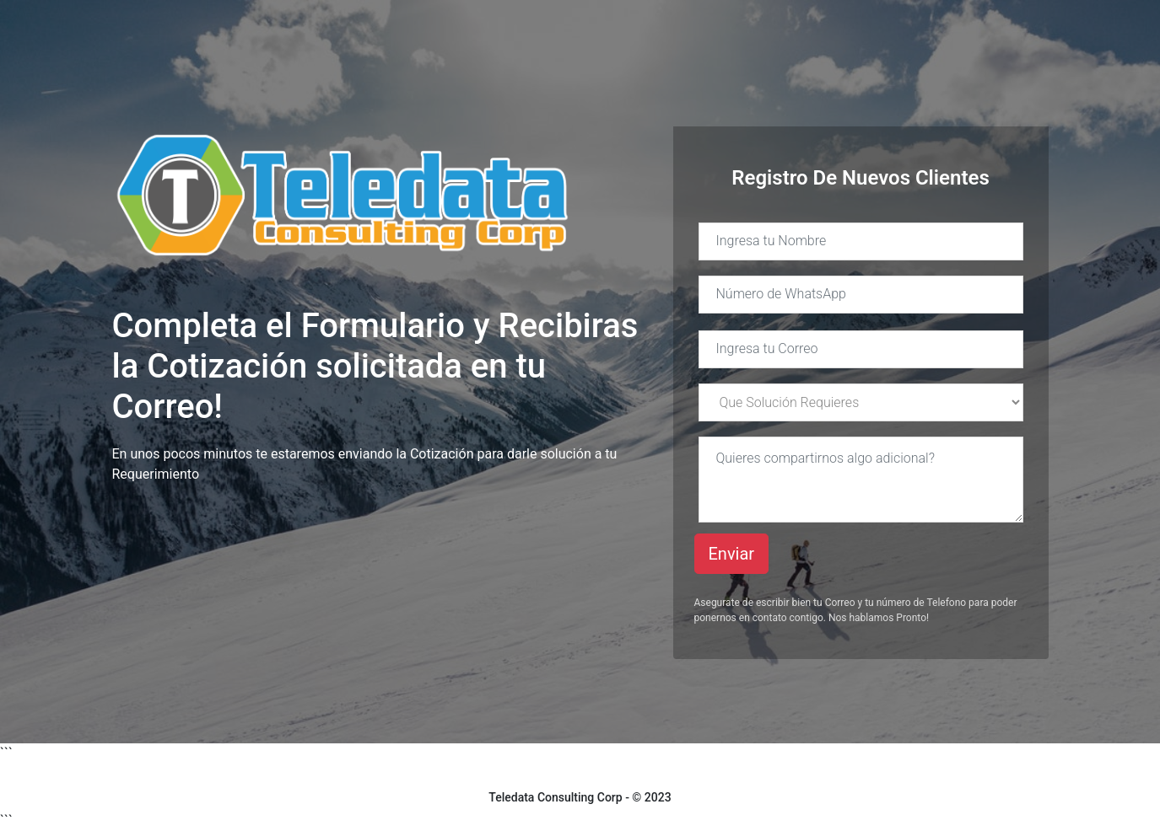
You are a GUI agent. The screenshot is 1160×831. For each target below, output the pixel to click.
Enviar (732, 554)
